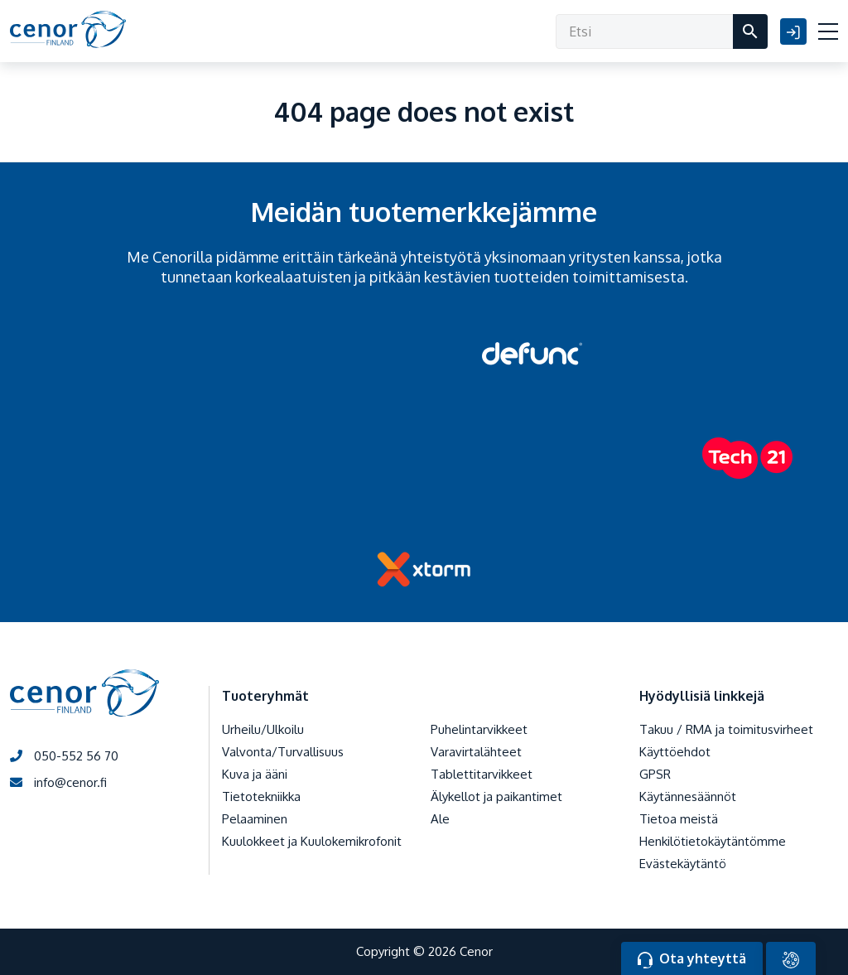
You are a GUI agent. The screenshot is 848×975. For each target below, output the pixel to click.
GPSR (655, 774)
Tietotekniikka (261, 796)
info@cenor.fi (58, 782)
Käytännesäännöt (687, 796)
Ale (440, 819)
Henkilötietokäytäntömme (712, 841)
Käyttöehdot (675, 752)
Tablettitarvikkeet (481, 774)
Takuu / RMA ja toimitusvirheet (726, 729)
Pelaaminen (254, 819)
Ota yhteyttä (692, 959)
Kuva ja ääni (254, 774)
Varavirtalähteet (476, 752)
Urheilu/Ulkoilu (263, 729)
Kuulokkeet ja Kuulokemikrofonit (312, 841)
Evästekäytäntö (682, 863)
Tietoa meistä (678, 819)
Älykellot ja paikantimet (496, 796)
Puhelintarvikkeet (479, 729)
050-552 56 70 (64, 756)
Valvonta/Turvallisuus (283, 752)
